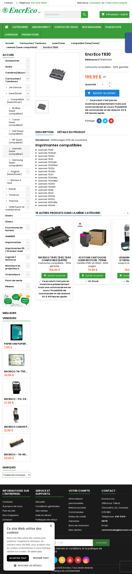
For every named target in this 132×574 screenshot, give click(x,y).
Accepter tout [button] (17, 558)
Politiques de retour (46, 519)
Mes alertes (75, 530)
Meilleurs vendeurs (9, 315)
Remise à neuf (14, 182)
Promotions (30, 34)
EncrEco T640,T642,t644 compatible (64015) (54, 259)
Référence (91, 59)
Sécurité (40, 501)
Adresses (74, 521)
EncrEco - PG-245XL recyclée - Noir (16, 399)
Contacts (8, 501)
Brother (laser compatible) (16, 110)
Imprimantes (13, 242)
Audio (8, 66)
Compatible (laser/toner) (15, 101)
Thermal (13, 201)
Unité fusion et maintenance (14, 208)
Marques (9, 467)
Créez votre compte (116, 2)
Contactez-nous (66, 27)
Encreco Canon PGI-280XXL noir (16, 426)
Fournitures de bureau (14, 229)
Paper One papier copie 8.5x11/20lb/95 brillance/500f (16, 343)
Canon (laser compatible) (16, 122)
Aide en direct (41, 27)
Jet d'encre (15, 87)
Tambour (14, 195)
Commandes (76, 512)
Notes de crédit (77, 516)
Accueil (8, 55)
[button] (29, 565)
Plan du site (113, 27)
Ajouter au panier (102, 93)
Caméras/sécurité (16, 72)
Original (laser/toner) (14, 173)
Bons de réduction (79, 525)
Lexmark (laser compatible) (16, 151)
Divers (9, 215)
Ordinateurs (12, 274)
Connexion (95, 2)
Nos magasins (91, 27)
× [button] (51, 526)
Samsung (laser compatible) (16, 162)
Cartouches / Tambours (13, 80)
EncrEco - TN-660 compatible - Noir (16, 454)
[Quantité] (103, 84)
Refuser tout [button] (41, 558)
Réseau (9, 286)
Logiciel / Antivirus (10, 258)
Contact (8, 2)
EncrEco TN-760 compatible (16, 371)
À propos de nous (12, 506)
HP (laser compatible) (16, 141)
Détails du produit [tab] (71, 132)
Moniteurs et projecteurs (12, 267)
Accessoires (12, 60)
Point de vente (13, 280)
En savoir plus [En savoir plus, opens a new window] (35, 551)
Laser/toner (15, 93)
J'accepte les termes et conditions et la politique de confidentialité (71, 550)
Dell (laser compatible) (16, 132)
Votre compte (79, 491)
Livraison (11, 34)
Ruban (12, 189)
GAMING (10, 236)
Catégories (20, 27)
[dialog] (29, 546)
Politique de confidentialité (66, 570)
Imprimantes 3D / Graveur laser (14, 250)
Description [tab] (44, 132)
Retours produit (77, 507)
